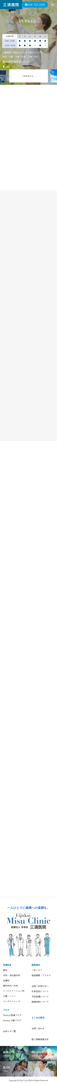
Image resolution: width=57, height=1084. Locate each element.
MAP (6, 66)
